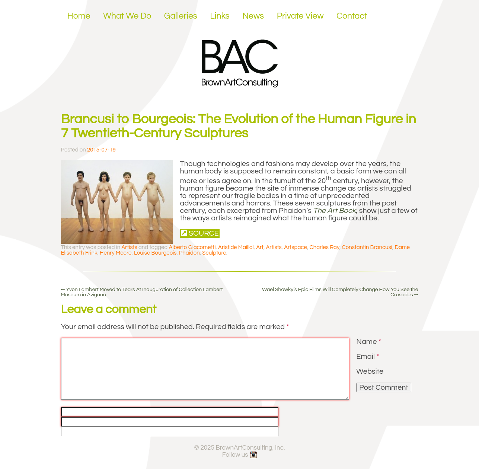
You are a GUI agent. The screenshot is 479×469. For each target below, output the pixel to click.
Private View (300, 16)
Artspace (295, 247)
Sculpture (214, 253)
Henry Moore (115, 253)
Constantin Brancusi (367, 247)
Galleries (180, 16)
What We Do (127, 16)
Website (369, 371)
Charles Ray (324, 247)
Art (260, 247)
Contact (351, 16)
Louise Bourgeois (155, 253)
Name (368, 341)
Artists (129, 247)
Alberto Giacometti (192, 247)
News (253, 16)
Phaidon (189, 253)
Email (367, 356)
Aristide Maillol (236, 247)
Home (78, 16)
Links (219, 16)
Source (200, 233)
